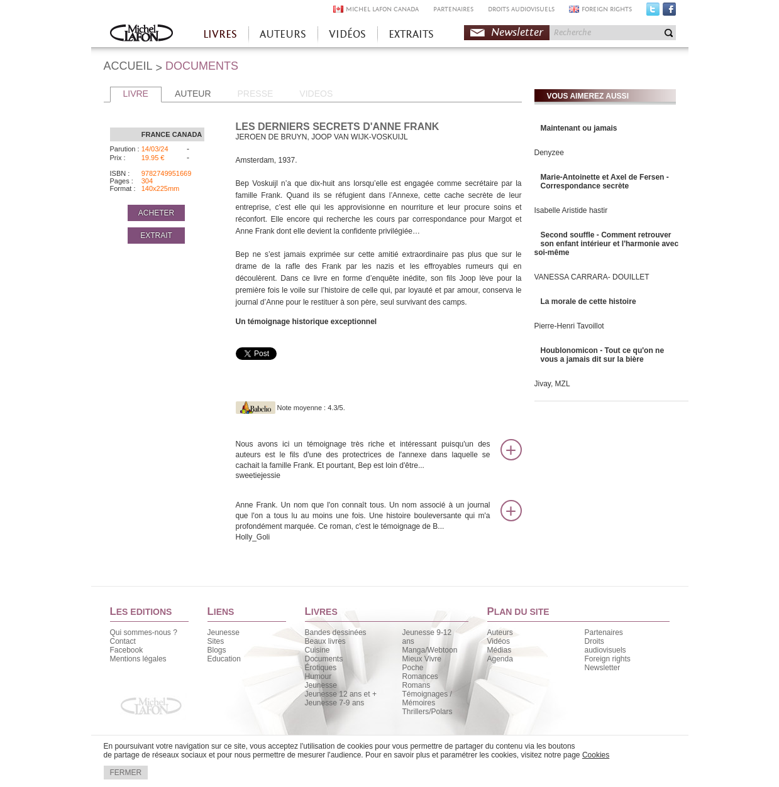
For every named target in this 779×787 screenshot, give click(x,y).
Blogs (216, 650)
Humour (318, 676)
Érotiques (321, 667)
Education (224, 658)
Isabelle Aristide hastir (571, 210)
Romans (416, 685)
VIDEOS (316, 94)
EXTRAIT (156, 235)
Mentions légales (138, 658)
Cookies (595, 755)
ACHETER (156, 213)
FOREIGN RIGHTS (607, 9)
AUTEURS (283, 34)
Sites (215, 641)
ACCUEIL (128, 66)
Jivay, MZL (552, 383)
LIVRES (220, 34)
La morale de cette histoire (588, 301)
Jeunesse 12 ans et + (341, 694)
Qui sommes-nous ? (143, 632)
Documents (324, 658)
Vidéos (498, 641)
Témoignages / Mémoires (427, 698)
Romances (420, 676)
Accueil (141, 34)
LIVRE (135, 94)
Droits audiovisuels (605, 645)
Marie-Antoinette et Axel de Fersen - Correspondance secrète (605, 181)
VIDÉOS (347, 34)
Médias (499, 650)
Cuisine (317, 650)
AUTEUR (193, 94)
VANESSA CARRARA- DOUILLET (591, 277)
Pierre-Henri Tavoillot (569, 326)
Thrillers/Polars (427, 711)
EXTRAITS (411, 34)
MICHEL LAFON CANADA (382, 9)
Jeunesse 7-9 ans (335, 702)
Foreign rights (608, 658)
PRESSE (255, 94)
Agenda (500, 658)
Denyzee (549, 152)
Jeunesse (223, 632)
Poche (413, 667)
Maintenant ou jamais (579, 128)
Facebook (669, 12)
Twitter (653, 12)
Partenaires (604, 632)
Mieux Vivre (421, 658)
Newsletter (517, 32)
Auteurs (500, 632)
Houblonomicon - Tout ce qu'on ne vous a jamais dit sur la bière (603, 355)
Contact (123, 641)
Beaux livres (325, 641)
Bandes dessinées (336, 632)
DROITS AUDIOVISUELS (521, 9)
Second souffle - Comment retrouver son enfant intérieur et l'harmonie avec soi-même (606, 244)
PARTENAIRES (453, 9)
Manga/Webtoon (430, 650)
